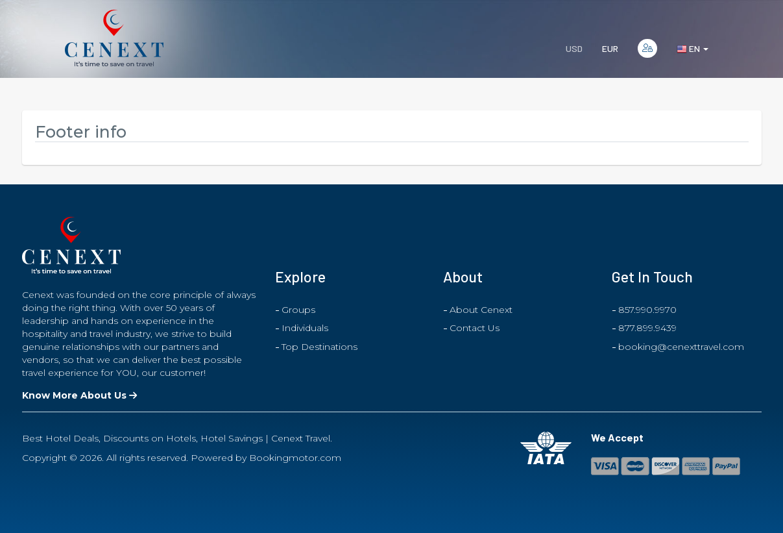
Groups (298, 310)
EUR (610, 48)
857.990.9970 (647, 310)
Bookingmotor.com (295, 458)
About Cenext (481, 310)
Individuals (305, 328)
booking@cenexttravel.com (681, 347)
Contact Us (475, 328)
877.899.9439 (647, 328)
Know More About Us (79, 395)
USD (574, 48)
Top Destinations (319, 347)
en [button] (692, 49)
